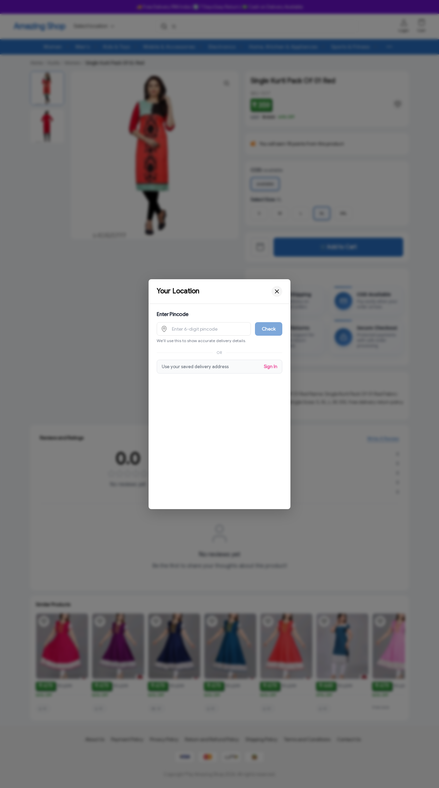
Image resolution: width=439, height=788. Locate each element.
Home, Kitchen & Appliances (283, 47)
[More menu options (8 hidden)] (389, 47)
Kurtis (54, 63)
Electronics (222, 47)
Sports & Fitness (350, 47)
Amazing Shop (40, 26)
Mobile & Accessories (169, 47)
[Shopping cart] (421, 22)
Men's (83, 47)
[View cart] (260, 247)
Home (36, 63)
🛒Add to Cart (338, 247)
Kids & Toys (116, 47)
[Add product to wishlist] (43, 621)
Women (53, 47)
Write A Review (383, 441)
